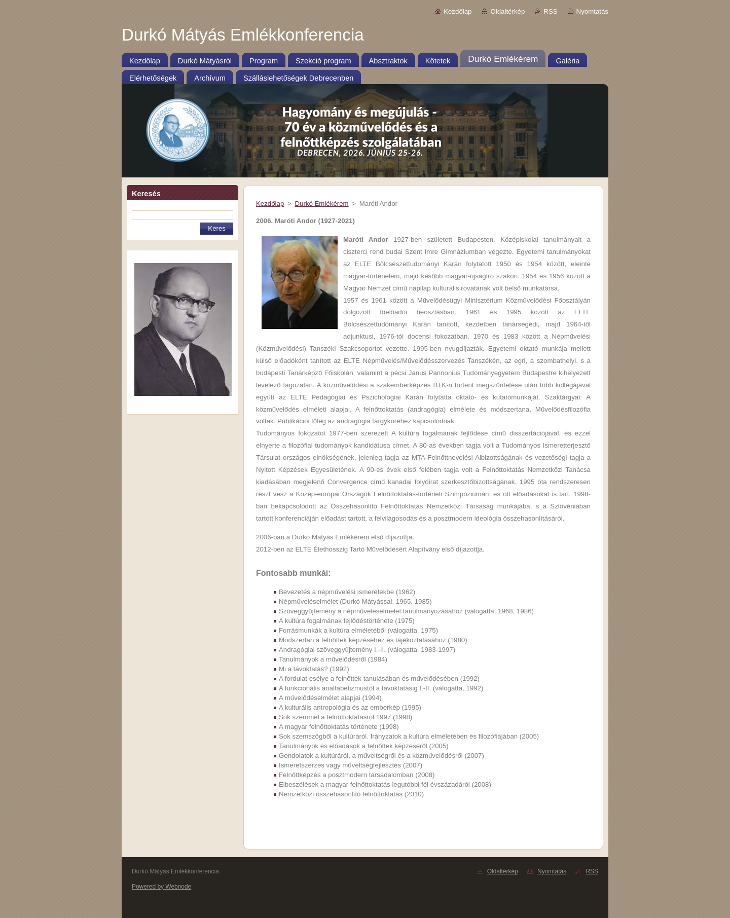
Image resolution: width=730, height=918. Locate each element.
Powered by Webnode (161, 886)
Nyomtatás (592, 11)
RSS (550, 11)
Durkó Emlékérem (321, 203)
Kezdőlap (457, 11)
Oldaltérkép (507, 11)
